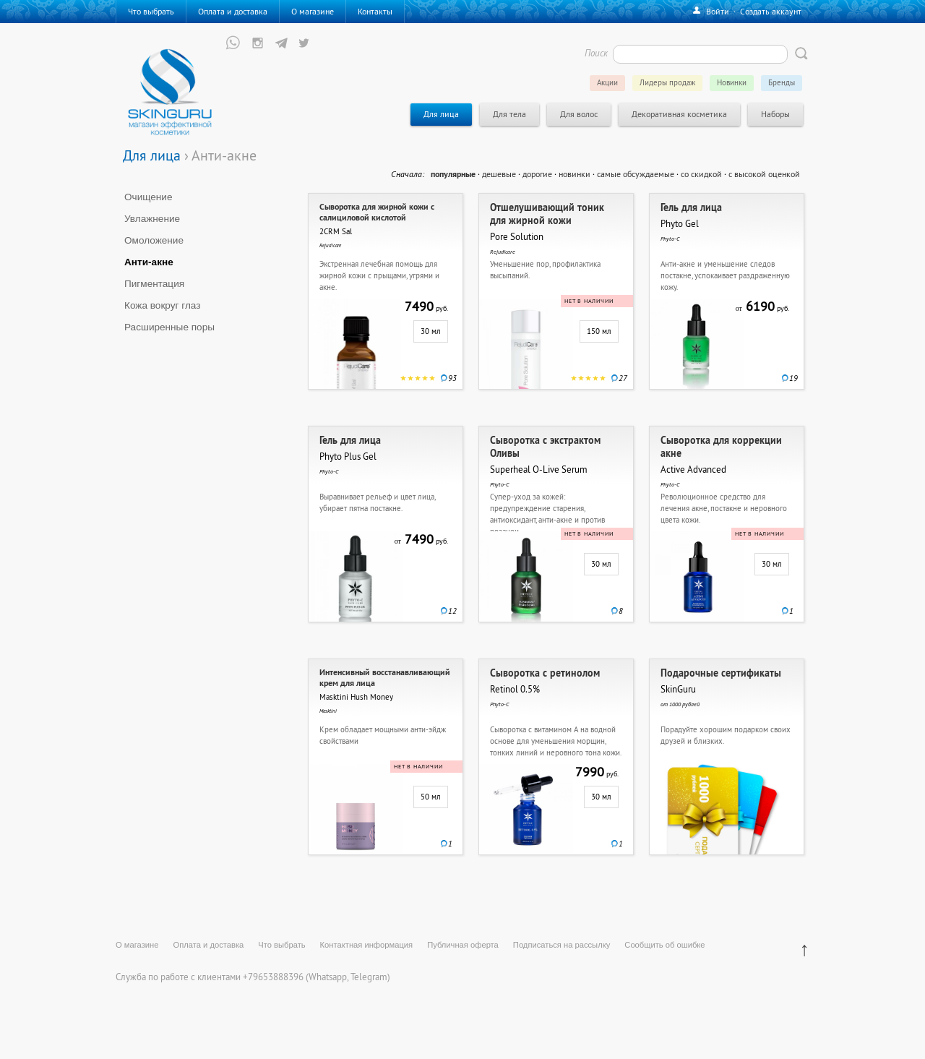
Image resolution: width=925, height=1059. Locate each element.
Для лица (152, 155)
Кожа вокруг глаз (162, 305)
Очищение (148, 197)
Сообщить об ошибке (664, 944)
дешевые (499, 173)
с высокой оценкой (764, 173)
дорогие (537, 173)
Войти (717, 11)
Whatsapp (328, 976)
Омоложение (154, 240)
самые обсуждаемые (635, 173)
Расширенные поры (169, 327)
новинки (574, 173)
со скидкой (701, 173)
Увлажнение (152, 218)
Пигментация (154, 283)
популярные (453, 174)
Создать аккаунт (770, 11)
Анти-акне (148, 262)
